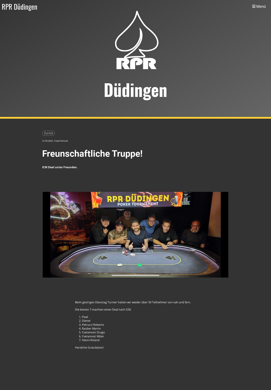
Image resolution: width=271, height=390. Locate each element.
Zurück (48, 133)
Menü (259, 6)
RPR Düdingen (19, 6)
